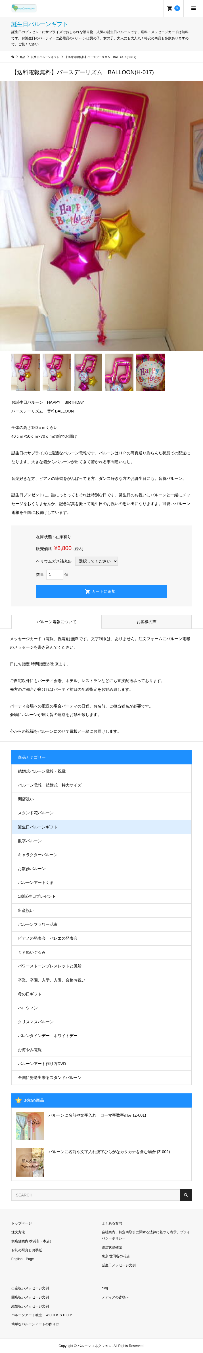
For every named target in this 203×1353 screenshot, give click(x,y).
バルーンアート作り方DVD (42, 1063)
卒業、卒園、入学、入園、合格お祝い (51, 980)
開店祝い (26, 799)
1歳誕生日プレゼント (37, 896)
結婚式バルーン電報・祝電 (42, 771)
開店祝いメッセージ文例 (30, 1297)
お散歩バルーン (32, 868)
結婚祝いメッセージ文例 (30, 1306)
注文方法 (18, 1232)
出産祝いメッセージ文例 (30, 1288)
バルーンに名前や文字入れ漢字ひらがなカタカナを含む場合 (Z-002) (109, 1151)
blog (105, 1288)
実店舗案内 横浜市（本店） (32, 1241)
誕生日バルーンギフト (38, 827)
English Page (22, 1259)
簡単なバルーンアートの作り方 (35, 1324)
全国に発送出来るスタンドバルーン (49, 1077)
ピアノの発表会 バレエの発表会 (48, 938)
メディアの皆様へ (115, 1297)
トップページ (21, 1223)
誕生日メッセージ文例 (119, 1265)
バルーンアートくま (36, 882)
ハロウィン (28, 1008)
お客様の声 (146, 621)
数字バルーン (30, 841)
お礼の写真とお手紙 (26, 1250)
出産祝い (26, 910)
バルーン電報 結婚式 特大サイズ (49, 785)
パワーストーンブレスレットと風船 (49, 966)
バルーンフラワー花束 (38, 924)
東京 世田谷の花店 (116, 1256)
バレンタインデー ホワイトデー (48, 1035)
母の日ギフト (30, 994)
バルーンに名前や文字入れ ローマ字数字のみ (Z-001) (97, 1115)
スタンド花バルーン (36, 813)
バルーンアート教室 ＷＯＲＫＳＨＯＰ (42, 1315)
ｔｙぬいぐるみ (32, 952)
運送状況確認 (112, 1247)
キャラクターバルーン (38, 854)
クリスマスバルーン (36, 1021)
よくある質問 (112, 1223)
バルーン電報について (56, 621)
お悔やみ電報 (30, 1050)
